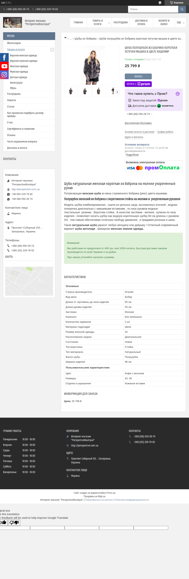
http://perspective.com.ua (26, 189)
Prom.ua (111, 493)
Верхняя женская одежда (23, 55)
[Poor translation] (14, 523)
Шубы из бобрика (86, 38)
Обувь (13, 88)
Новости (11, 100)
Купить (138, 76)
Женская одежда (19, 66)
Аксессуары (16, 82)
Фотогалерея (14, 43)
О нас (10, 122)
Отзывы (11, 135)
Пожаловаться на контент (99, 500)
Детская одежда (18, 77)
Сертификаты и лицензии (21, 128)
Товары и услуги (98, 22)
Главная (78, 22)
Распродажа (121, 22)
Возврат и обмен (164, 22)
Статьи (10, 106)
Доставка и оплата (141, 22)
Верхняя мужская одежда (23, 61)
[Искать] (182, 9)
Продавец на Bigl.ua (94, 496)
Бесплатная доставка (138, 123)
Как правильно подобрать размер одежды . (25, 115)
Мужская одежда (19, 71)
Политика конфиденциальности (132, 500)
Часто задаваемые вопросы (22, 141)
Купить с (138, 84)
